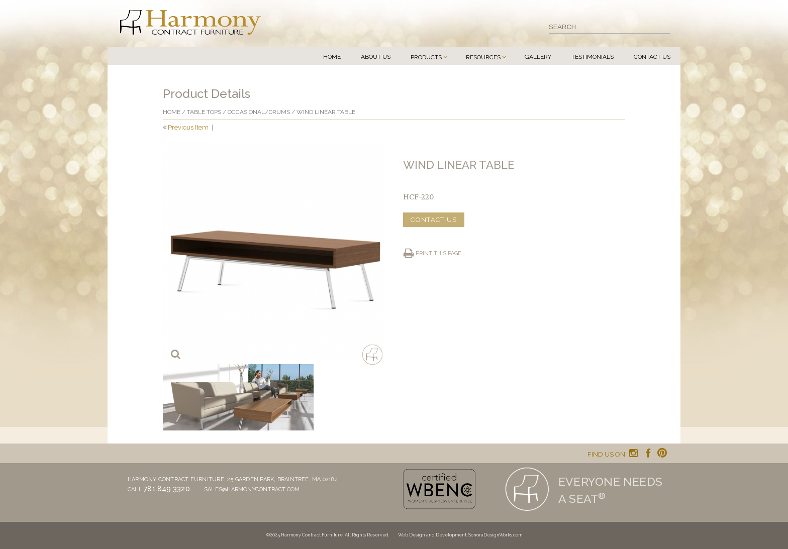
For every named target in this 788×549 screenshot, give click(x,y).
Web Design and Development (432, 534)
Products (426, 57)
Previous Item (188, 127)
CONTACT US (434, 220)
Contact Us (652, 56)
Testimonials (592, 56)
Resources (483, 57)
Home (332, 56)
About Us (375, 56)
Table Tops (204, 112)
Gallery (538, 56)
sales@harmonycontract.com (252, 489)
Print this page (438, 253)
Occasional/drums (259, 112)
